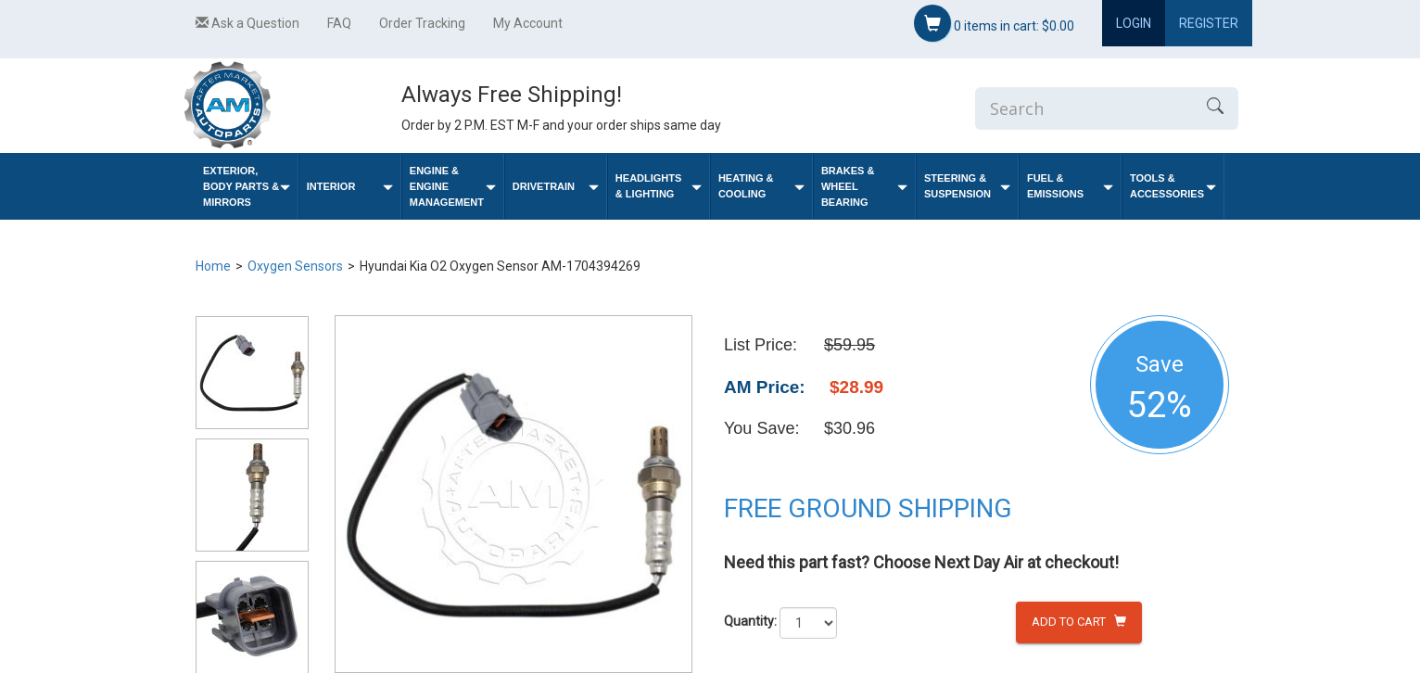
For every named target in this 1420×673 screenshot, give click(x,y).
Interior (350, 187)
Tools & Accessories (1173, 185)
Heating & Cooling (761, 185)
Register (1208, 23)
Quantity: (750, 621)
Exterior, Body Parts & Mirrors (246, 186)
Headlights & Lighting (658, 185)
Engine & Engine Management (453, 186)
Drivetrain (556, 187)
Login (1133, 23)
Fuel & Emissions (1070, 185)
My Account (528, 23)
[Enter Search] (1083, 108)
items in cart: (994, 23)
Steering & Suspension (967, 185)
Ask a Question (247, 23)
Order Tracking (422, 23)
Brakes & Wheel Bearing (864, 186)
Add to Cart (1079, 622)
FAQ (339, 23)
